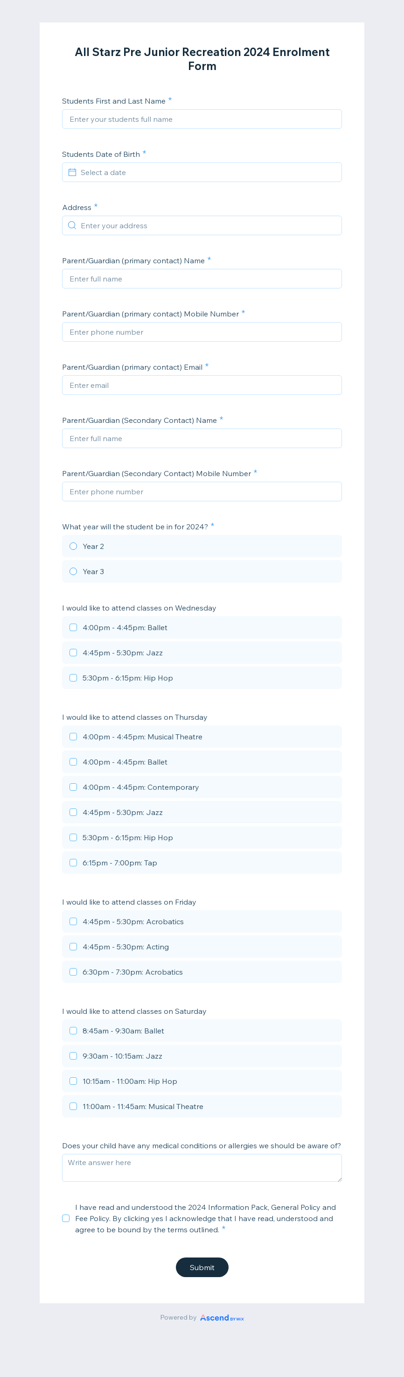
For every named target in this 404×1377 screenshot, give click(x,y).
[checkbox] (202, 628)
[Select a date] (207, 172)
